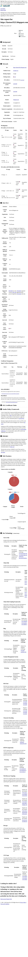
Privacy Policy (23, 902)
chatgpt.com (24, 804)
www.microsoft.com (23, 553)
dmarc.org (12, 446)
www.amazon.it (23, 768)
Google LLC (15, 70)
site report (3, 452)
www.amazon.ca (23, 770)
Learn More (2, 8)
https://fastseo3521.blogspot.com (19, 67)
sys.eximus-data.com (23, 555)
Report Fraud (3, 10)
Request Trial (9, 899)
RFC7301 (14, 292)
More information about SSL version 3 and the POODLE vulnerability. (10, 393)
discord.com (24, 820)
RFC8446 (11, 290)
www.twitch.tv (25, 795)
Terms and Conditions (4, 904)
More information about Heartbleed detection (11, 402)
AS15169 (15, 83)
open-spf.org (21, 418)
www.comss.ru (22, 771)
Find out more (3, 899)
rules (11, 415)
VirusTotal (22, 80)
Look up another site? (6, 25)
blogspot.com (16, 99)
